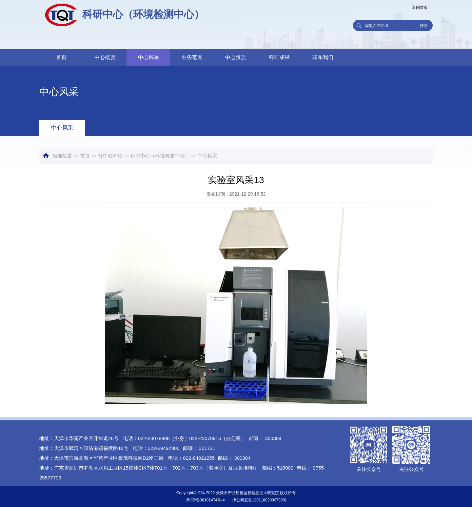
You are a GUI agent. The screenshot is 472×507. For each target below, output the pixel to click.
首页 (61, 57)
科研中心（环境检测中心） (159, 155)
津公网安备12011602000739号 (259, 500)
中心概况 (104, 57)
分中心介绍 (110, 155)
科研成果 (279, 57)
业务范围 (192, 57)
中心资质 (235, 57)
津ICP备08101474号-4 (205, 500)
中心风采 (148, 57)
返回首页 (420, 7)
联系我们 (322, 57)
